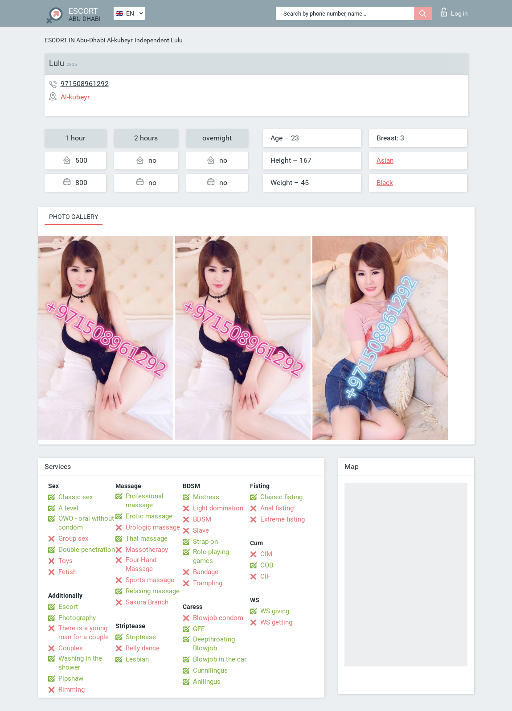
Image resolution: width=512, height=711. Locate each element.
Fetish (67, 572)
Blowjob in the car (219, 659)
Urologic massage (153, 527)
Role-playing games (211, 556)
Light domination (218, 508)
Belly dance (143, 648)
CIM (266, 554)
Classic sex (75, 497)
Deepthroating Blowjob (214, 643)
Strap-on (205, 542)
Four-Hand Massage (141, 564)
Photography (77, 618)
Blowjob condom (218, 618)
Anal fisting (277, 508)
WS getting (276, 622)
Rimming (71, 690)
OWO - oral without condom (86, 522)
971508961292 (85, 83)
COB (266, 565)
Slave (201, 530)
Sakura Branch (147, 602)
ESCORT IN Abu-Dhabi (75, 40)
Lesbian (137, 659)
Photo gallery (73, 216)
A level (68, 508)
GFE (199, 629)
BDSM (202, 519)
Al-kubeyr (120, 40)
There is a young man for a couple (83, 632)
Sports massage (150, 580)
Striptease (141, 637)
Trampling (207, 583)
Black (385, 183)
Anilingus (207, 682)
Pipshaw (70, 678)
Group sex (73, 538)
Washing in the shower (80, 662)
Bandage (205, 572)
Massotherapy (147, 550)
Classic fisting (281, 497)
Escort (68, 607)
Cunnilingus (210, 670)
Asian (385, 160)
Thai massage (147, 538)
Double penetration (86, 550)
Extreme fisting (282, 519)
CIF (265, 576)
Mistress (206, 497)
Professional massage (145, 500)
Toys (65, 561)
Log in (454, 12)
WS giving (274, 611)
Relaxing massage (153, 591)
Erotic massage (149, 516)
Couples (70, 648)
